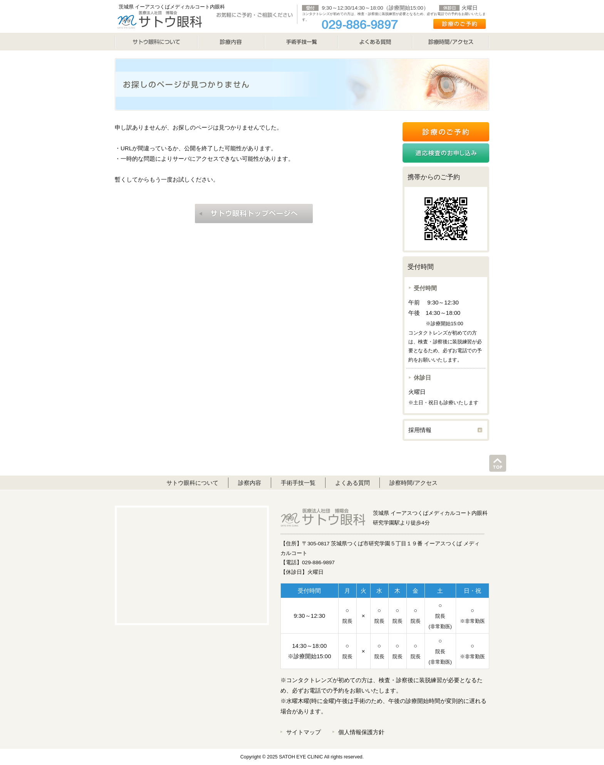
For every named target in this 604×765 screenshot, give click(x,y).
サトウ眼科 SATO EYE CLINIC (159, 19)
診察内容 (249, 482)
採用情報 (419, 430)
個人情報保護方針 (361, 732)
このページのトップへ (497, 463)
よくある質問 (375, 41)
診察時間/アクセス (413, 482)
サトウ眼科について (156, 41)
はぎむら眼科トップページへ (254, 213)
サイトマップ (303, 732)
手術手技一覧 (298, 482)
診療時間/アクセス (451, 41)
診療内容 (231, 41)
